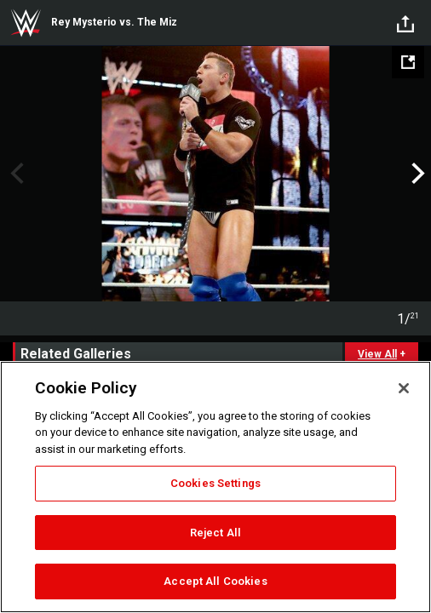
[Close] (403, 388)
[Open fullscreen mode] (408, 62)
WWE (25, 23)
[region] (215, 487)
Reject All (215, 532)
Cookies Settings (215, 483)
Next (416, 173)
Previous (15, 173)
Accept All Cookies (215, 581)
